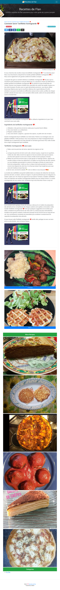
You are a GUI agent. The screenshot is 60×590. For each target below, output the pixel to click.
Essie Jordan (8, 26)
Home (5, 22)
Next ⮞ (30, 327)
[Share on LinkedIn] (14, 30)
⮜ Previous (30, 287)
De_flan (9, 22)
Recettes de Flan (29, 2)
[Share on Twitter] (6, 30)
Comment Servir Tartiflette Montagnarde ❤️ (21, 22)
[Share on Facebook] (10, 30)
